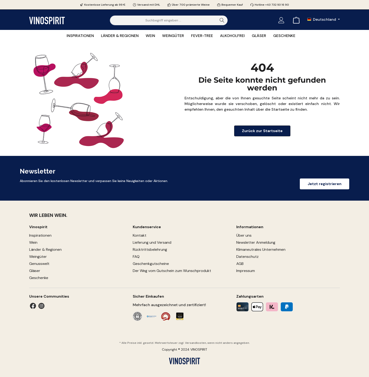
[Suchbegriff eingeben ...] (163, 20)
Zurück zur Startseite (262, 130)
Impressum (245, 270)
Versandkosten (195, 343)
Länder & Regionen (45, 249)
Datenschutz (247, 256)
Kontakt (139, 235)
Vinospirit (38, 226)
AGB (240, 263)
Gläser (34, 270)
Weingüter (38, 256)
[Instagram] (41, 306)
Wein (33, 242)
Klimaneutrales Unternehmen (260, 249)
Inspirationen (40, 235)
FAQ (136, 256)
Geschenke (38, 277)
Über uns (244, 235)
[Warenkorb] (295, 20)
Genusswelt (39, 263)
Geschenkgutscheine (151, 263)
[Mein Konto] (281, 20)
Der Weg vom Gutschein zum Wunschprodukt (172, 270)
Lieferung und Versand (152, 242)
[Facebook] (33, 306)
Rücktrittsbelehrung (150, 249)
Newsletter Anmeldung (255, 242)
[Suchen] (222, 20)
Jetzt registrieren (324, 183)
